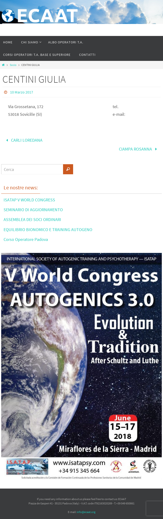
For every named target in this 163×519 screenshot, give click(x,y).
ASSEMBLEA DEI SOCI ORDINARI (32, 219)
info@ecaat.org (86, 512)
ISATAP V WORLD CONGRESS (29, 200)
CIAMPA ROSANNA (139, 149)
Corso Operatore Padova (26, 239)
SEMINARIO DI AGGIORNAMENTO (33, 209)
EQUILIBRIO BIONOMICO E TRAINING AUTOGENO (48, 229)
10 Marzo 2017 (21, 92)
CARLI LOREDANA (23, 140)
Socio (13, 65)
